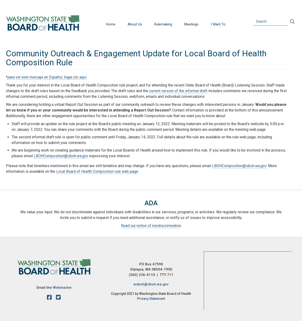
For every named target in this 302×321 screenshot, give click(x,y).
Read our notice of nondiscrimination (151, 225)
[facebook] (50, 298)
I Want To (218, 24)
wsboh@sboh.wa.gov (151, 284)
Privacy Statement (151, 298)
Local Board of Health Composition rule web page (97, 171)
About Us (135, 24)
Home (110, 24)
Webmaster (62, 287)
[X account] (58, 298)
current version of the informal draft (178, 91)
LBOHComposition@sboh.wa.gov (61, 156)
